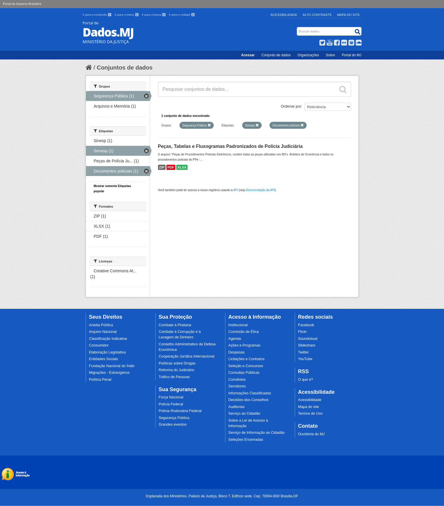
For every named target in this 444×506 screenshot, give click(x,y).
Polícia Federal (171, 404)
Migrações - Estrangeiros (109, 373)
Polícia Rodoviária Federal (180, 411)
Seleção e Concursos (245, 366)
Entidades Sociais (103, 359)
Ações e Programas (244, 345)
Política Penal (100, 380)
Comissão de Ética (243, 332)
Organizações (308, 55)
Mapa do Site (348, 15)
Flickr (302, 332)
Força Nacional (171, 397)
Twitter (303, 352)
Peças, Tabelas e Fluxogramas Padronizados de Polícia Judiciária (230, 146)
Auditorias (236, 407)
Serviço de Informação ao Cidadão (256, 433)
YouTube (305, 359)
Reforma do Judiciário (176, 370)
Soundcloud (307, 339)
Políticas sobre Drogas (177, 363)
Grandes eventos (172, 424)
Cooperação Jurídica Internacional (186, 356)
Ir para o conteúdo (97, 15)
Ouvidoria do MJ (311, 434)
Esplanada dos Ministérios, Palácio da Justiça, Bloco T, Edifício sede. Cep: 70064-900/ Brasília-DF (222, 496)
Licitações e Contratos (246, 359)
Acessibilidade (284, 15)
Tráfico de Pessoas (174, 377)
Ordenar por (291, 106)
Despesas (236, 352)
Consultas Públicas (243, 373)
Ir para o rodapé (182, 15)
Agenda (234, 339)
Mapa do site (308, 407)
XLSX (181, 167)
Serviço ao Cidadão (244, 413)
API (235, 190)
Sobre (330, 55)
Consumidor (99, 345)
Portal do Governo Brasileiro (22, 4)
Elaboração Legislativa (107, 352)
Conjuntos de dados (124, 67)
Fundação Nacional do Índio (111, 366)
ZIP (161, 167)
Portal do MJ (351, 55)
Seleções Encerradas (245, 440)
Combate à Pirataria (175, 325)
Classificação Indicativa (108, 339)
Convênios (237, 380)
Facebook (306, 325)
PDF (171, 167)
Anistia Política (101, 325)
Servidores (237, 386)
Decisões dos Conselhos (248, 400)
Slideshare (306, 345)
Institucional (238, 325)
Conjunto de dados (276, 55)
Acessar (248, 55)
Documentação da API (260, 190)
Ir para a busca (154, 15)
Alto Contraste (317, 15)
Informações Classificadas (249, 393)
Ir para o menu (127, 15)
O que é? (305, 380)
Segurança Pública (174, 418)
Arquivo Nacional (102, 332)
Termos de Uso (310, 413)
